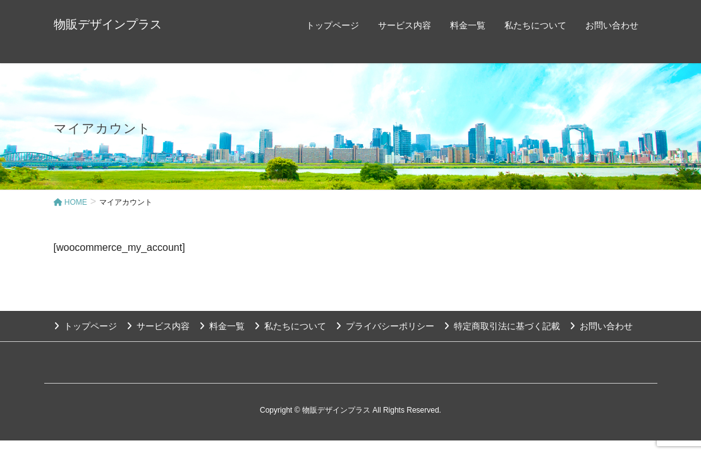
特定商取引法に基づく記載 (507, 326)
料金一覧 (227, 326)
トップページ (90, 326)
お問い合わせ (606, 326)
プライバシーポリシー (390, 326)
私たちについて (295, 326)
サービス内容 (163, 326)
